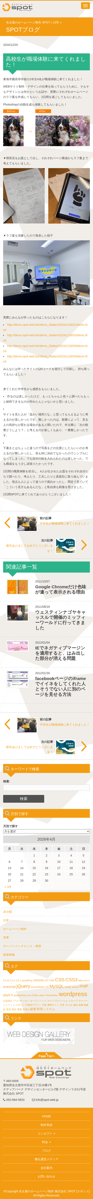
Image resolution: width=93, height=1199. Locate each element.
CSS (60, 979)
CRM (51, 980)
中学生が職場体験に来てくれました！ (65, 523)
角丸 (14, 1009)
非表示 (26, 1009)
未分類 (7, 911)
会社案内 (46, 1167)
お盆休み (7, 1000)
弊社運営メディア (46, 1159)
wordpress (73, 993)
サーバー (83, 1000)
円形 (44, 1005)
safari (41, 995)
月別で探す (10, 826)
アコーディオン (21, 1000)
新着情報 (9, 954)
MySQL (56, 986)
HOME (46, 1116)
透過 (19, 1009)
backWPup (27, 980)
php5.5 (8, 995)
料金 (46, 1142)
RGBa (35, 995)
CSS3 (71, 979)
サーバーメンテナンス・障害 (22, 946)
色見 (8, 1009)
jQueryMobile (37, 987)
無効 (75, 1005)
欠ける (68, 1005)
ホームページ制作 (15, 929)
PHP (83, 986)
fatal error (83, 980)
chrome (38, 980)
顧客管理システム (42, 1009)
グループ (73, 1000)
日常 (56, 22)
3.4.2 (12, 980)
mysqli (68, 987)
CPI (46, 980)
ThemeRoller (51, 995)
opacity (75, 987)
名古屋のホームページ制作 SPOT (28, 22)
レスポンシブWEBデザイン (27, 1005)
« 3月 (8, 887)
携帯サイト (53, 1005)
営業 (6, 937)
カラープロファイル (57, 1000)
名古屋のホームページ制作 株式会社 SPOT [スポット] (54, 1191)
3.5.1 (18, 980)
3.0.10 (6, 980)
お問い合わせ (46, 1176)
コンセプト (46, 1133)
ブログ (46, 1150)
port (29, 995)
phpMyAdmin (20, 995)
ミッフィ (7, 1005)
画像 (81, 1005)
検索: (6, 781)
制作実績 (46, 1125)
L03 (47, 987)
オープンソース (38, 1000)
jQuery (23, 986)
